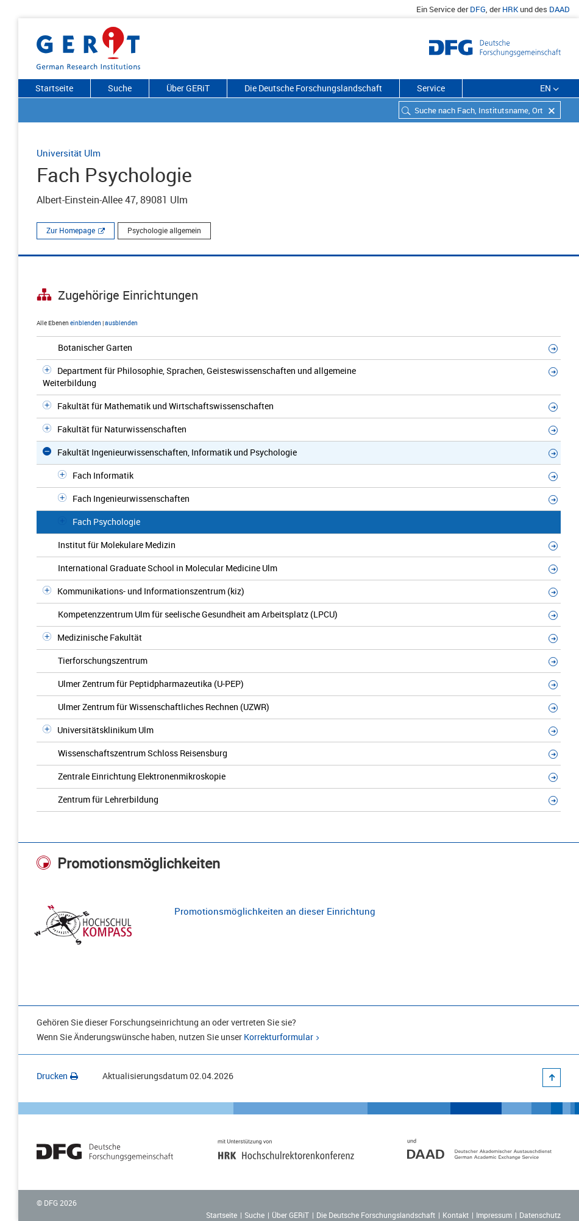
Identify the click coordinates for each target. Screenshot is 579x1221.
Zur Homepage (70, 230)
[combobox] (480, 110)
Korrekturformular (278, 1037)
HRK (510, 9)
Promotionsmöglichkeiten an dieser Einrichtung (274, 911)
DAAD (559, 9)
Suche (120, 88)
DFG (478, 9)
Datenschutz (540, 1215)
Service (431, 88)
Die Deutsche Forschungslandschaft (313, 88)
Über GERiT (188, 88)
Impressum (494, 1215)
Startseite (54, 88)
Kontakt (455, 1215)
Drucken (57, 1076)
